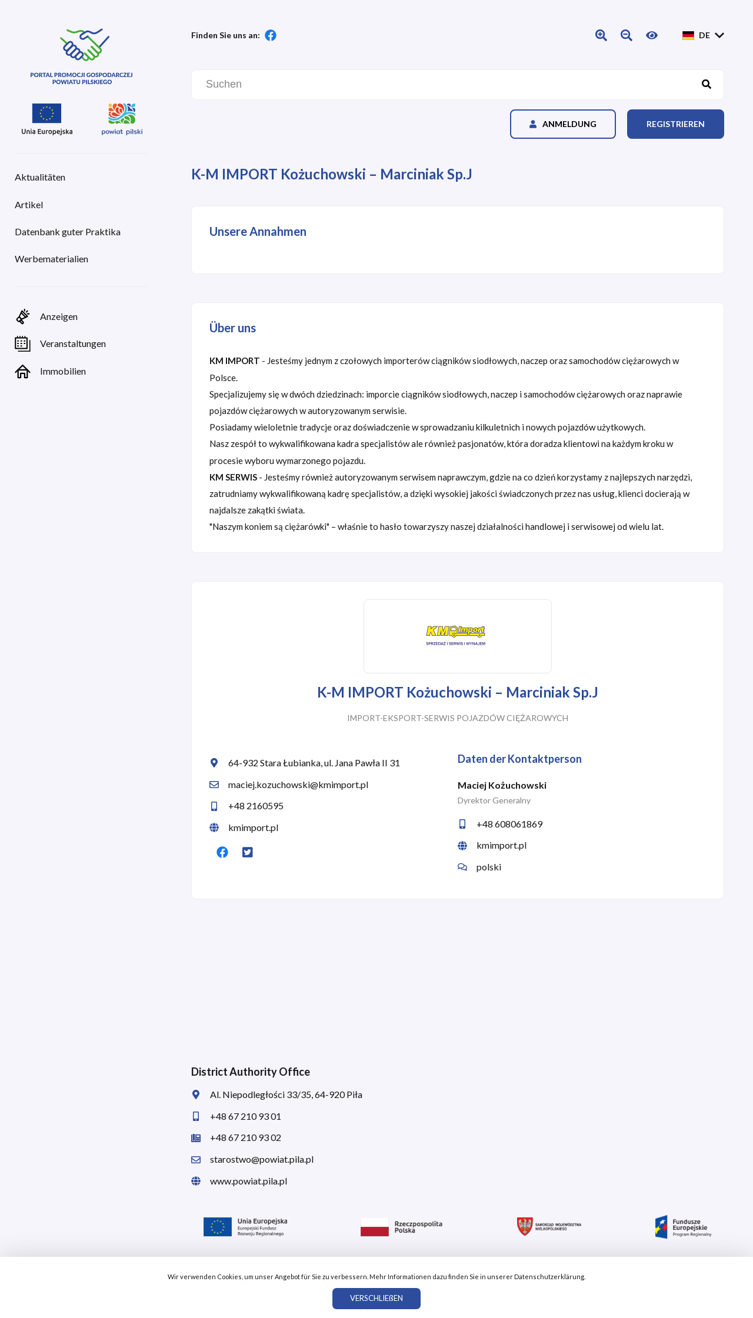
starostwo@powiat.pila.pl (252, 1158)
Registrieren (676, 124)
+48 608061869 (500, 823)
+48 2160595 (246, 805)
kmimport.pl (243, 827)
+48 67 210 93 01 (236, 1116)
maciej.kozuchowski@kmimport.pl (288, 784)
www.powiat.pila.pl (239, 1180)
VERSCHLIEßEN (376, 1298)
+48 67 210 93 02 (236, 1137)
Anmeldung (563, 124)
